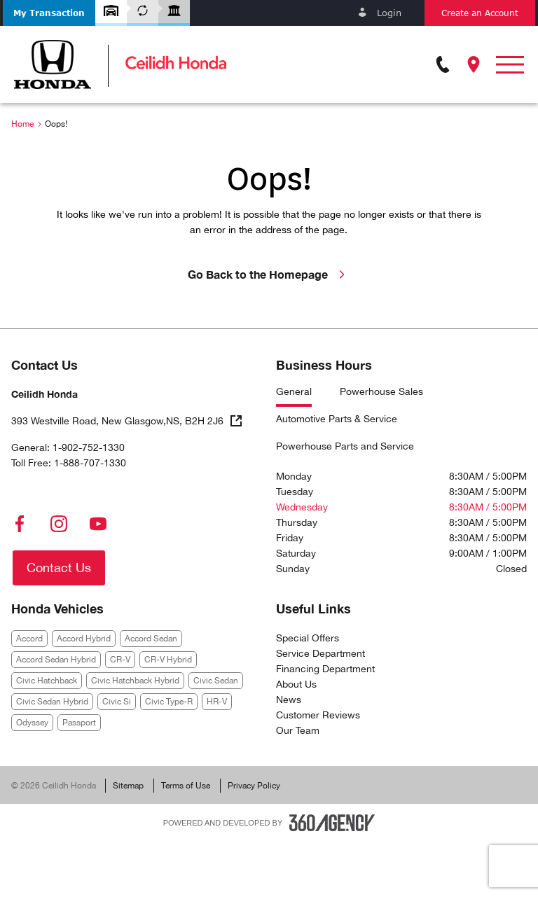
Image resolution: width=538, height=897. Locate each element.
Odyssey (32, 723)
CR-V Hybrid (168, 660)
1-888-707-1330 (90, 462)
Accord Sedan (151, 639)
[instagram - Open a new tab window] (58, 523)
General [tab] (294, 392)
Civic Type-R (169, 702)
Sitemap (128, 786)
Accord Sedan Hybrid (56, 660)
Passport (79, 723)
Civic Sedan (215, 681)
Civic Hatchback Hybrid (135, 681)
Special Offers (307, 638)
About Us (296, 684)
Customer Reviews (318, 715)
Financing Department (325, 668)
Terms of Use (185, 786)
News (288, 699)
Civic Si (116, 702)
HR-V (217, 702)
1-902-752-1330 (89, 447)
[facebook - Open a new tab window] (19, 523)
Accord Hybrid (84, 639)
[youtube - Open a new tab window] (98, 523)
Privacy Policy (254, 786)
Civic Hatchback (46, 681)
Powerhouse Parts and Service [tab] (345, 446)
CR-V (120, 660)
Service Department (320, 653)
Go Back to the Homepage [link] (269, 274)
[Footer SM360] (332, 822)
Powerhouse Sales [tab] (381, 392)
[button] (49, 13)
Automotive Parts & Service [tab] (336, 419)
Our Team (297, 730)
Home (22, 124)
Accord (29, 639)
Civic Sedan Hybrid (52, 702)
